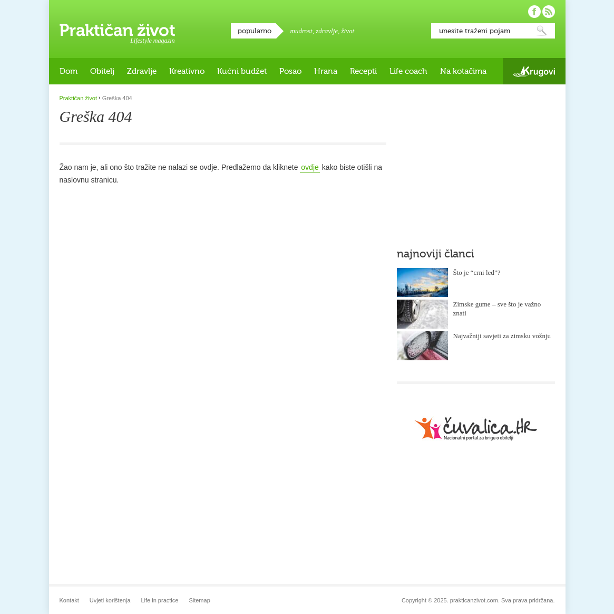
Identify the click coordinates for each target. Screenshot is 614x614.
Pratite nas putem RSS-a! (548, 11)
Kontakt (69, 600)
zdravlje (327, 31)
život (348, 31)
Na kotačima (463, 71)
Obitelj (102, 71)
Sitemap (199, 600)
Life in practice (159, 600)
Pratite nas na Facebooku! (534, 11)
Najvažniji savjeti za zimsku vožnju (502, 336)
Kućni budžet (242, 71)
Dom (68, 71)
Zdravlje (142, 71)
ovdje (309, 167)
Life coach (408, 71)
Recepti (363, 71)
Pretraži (542, 31)
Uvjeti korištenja (110, 600)
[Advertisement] (476, 161)
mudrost (301, 31)
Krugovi (534, 71)
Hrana (325, 71)
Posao (290, 71)
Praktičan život (117, 30)
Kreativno (186, 71)
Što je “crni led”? (477, 272)
